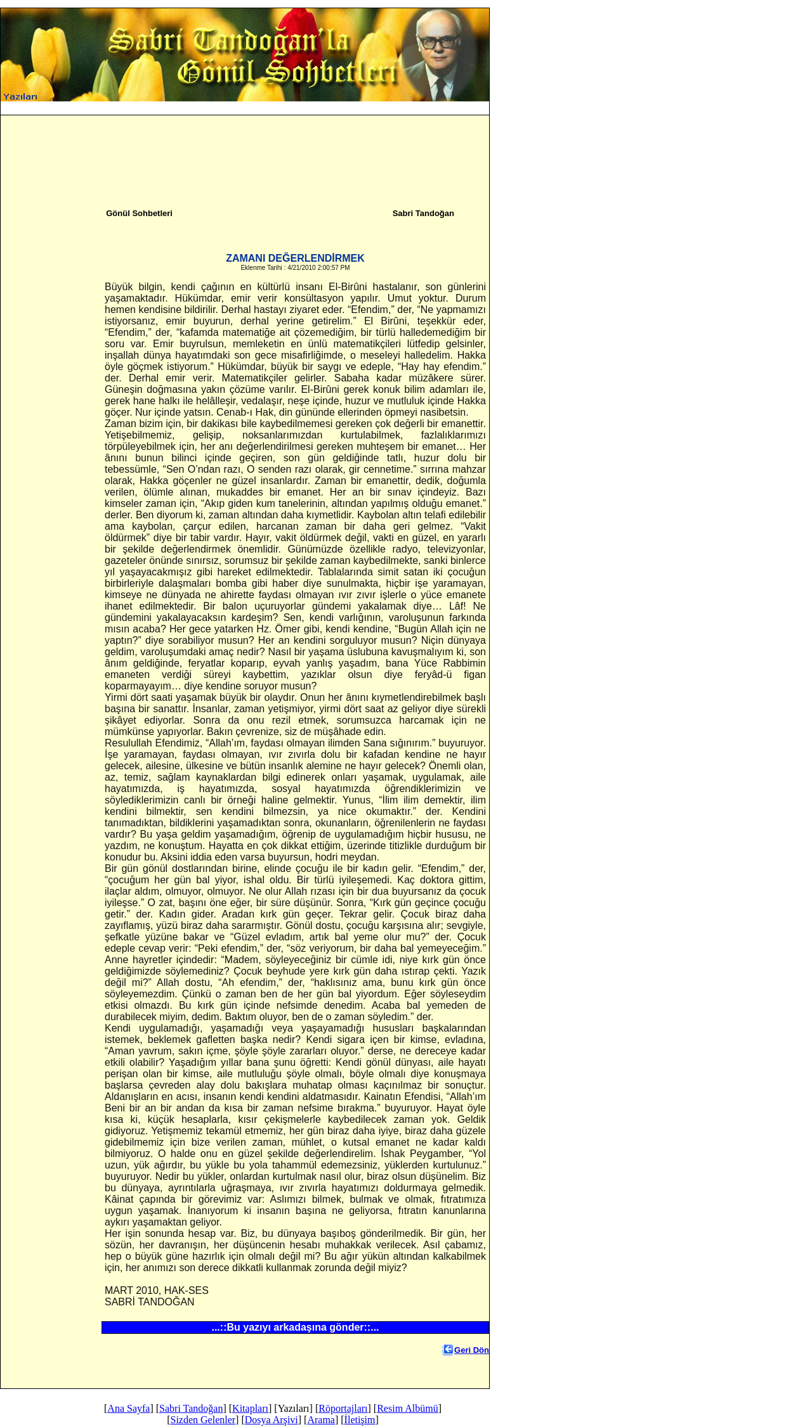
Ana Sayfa (243, 116)
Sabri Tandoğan (294, 116)
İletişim (485, 116)
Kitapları (250, 1408)
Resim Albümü (407, 1408)
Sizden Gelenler (361, 116)
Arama (455, 116)
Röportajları (342, 1408)
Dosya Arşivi (416, 116)
